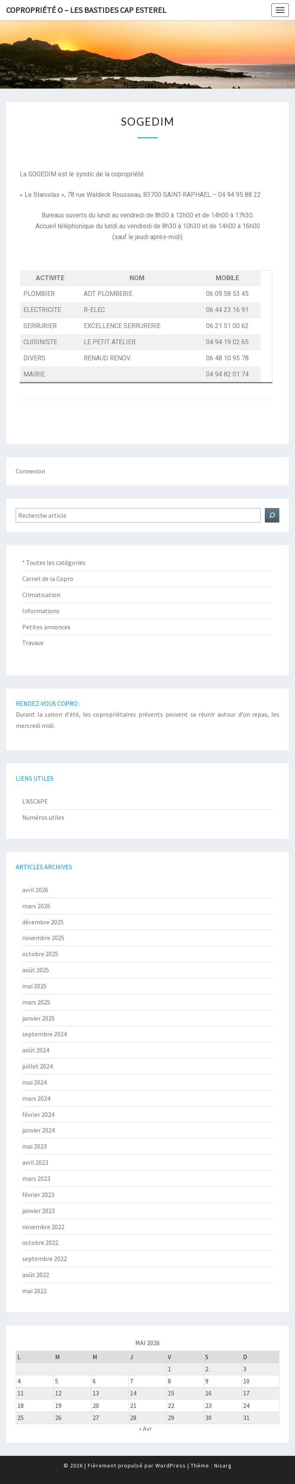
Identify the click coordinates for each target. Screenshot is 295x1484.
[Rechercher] (272, 515)
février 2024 (38, 1114)
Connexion (30, 471)
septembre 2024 (44, 1034)
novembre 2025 (43, 938)
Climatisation (41, 595)
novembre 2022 (43, 1227)
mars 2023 (36, 1178)
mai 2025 (34, 986)
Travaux (32, 643)
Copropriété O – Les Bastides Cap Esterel (86, 10)
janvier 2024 (38, 1130)
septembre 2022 (44, 1259)
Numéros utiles (43, 817)
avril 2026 (35, 890)
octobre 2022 (40, 1242)
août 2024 (35, 1050)
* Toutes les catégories (53, 562)
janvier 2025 (38, 1018)
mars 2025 (36, 1002)
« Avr (145, 1428)
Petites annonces (46, 627)
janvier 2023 (38, 1211)
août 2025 (35, 970)
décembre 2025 (43, 922)
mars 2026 (36, 906)
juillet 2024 (37, 1066)
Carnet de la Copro (47, 579)
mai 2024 (34, 1082)
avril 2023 (35, 1162)
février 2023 (38, 1195)
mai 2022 (34, 1291)
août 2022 (35, 1275)
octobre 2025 (40, 954)
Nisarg (223, 1465)
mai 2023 (34, 1146)
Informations (41, 611)
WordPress (170, 1465)
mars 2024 (36, 1098)
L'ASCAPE (35, 801)
